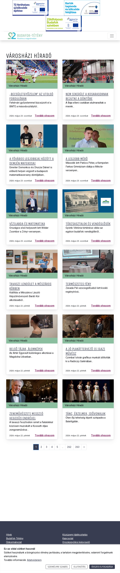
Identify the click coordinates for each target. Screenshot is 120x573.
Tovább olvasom (44, 115)
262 (69, 446)
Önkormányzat (14, 542)
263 (77, 446)
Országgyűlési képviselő (76, 542)
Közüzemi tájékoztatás (75, 534)
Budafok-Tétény (14, 538)
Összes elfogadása (102, 566)
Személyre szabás (58, 566)
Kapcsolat (67, 538)
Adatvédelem (34, 560)
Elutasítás (79, 566)
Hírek (9, 534)
